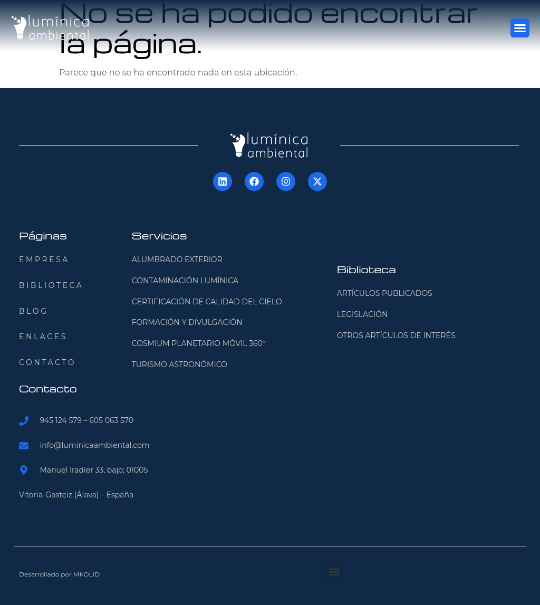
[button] (519, 27)
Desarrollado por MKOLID (59, 574)
